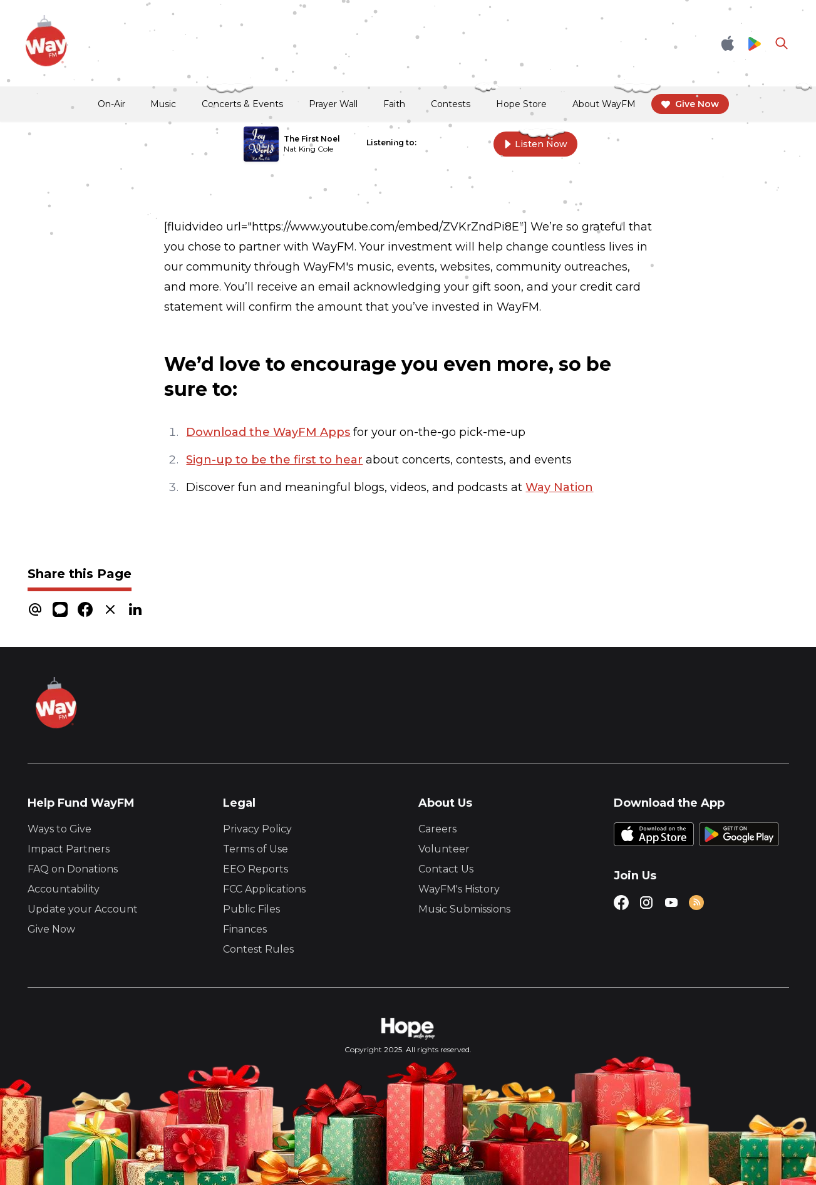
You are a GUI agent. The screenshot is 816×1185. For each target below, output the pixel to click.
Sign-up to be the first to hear (274, 460)
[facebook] (85, 609)
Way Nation (559, 487)
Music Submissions (464, 909)
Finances (245, 929)
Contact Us (445, 869)
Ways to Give (59, 829)
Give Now (51, 929)
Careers (437, 829)
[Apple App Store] (728, 43)
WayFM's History (459, 889)
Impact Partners (69, 849)
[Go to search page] (781, 43)
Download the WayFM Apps (268, 432)
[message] (60, 609)
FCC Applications (264, 889)
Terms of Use (255, 849)
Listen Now (535, 144)
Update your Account (83, 909)
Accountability (64, 889)
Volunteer (444, 849)
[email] (35, 609)
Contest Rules (258, 949)
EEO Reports (255, 869)
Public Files (251, 909)
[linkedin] (135, 609)
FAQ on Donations (73, 869)
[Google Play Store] (755, 43)
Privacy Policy (257, 829)
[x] (110, 609)
